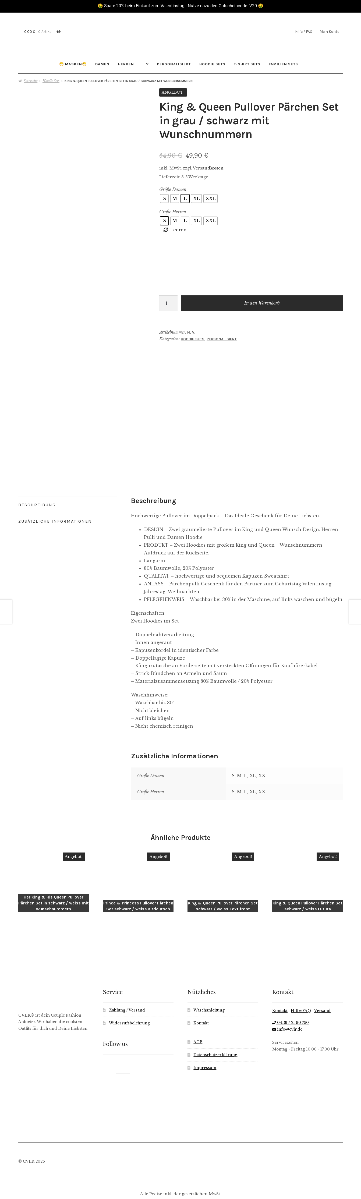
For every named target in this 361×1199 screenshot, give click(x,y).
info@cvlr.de (287, 1008)
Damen (102, 64)
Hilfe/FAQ (301, 990)
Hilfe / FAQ (303, 31)
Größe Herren (172, 211)
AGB (197, 1021)
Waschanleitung (209, 989)
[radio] (164, 198)
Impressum (204, 1047)
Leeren (178, 229)
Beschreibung (37, 491)
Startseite (30, 81)
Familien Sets (283, 64)
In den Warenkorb (262, 303)
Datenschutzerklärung (215, 1034)
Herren (126, 64)
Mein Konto (329, 31)
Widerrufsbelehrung (129, 1002)
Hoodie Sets (212, 64)
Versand (322, 990)
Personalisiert (174, 64)
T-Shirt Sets (247, 64)
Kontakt (201, 1002)
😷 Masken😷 (73, 64)
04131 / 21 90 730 (290, 1002)
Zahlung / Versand (127, 989)
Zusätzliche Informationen (55, 507)
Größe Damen (172, 189)
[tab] (67, 491)
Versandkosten (208, 168)
